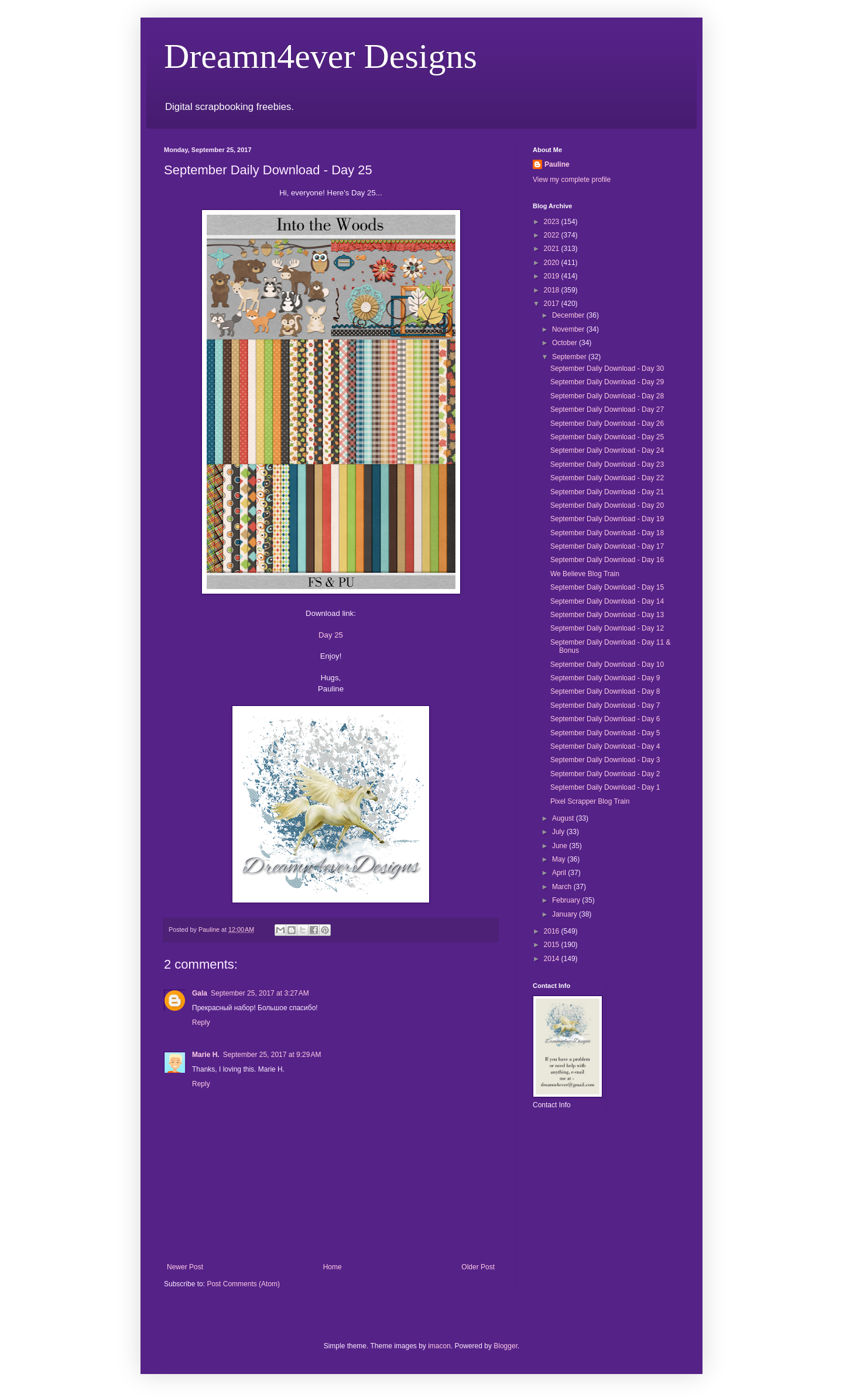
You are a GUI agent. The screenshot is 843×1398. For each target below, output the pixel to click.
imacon (439, 1346)
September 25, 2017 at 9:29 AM (272, 1055)
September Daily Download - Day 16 (607, 560)
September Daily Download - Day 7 (605, 705)
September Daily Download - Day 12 (607, 628)
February (567, 900)
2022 (552, 235)
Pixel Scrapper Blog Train (589, 801)
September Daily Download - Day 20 (607, 505)
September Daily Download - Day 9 (605, 678)
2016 (552, 931)
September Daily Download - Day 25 (607, 437)
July (559, 832)
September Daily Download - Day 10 (607, 664)
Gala (199, 993)
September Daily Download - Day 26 (607, 423)
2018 (552, 290)
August (564, 818)
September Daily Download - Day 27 (607, 409)
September (570, 357)
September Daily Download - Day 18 (607, 533)
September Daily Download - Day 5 (605, 733)
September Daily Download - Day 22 (607, 478)
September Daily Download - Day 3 (605, 760)
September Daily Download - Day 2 (605, 774)
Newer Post (185, 1267)
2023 (552, 222)
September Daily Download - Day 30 (607, 368)
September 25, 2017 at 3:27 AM (260, 993)
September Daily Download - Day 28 (607, 396)
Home (332, 1267)
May (559, 859)
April (560, 873)
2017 (552, 303)
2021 (552, 249)
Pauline (557, 164)
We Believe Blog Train (584, 574)
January (565, 914)
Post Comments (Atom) (243, 1284)
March (563, 887)
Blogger (506, 1346)
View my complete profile (572, 179)
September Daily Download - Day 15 (607, 587)
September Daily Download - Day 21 (607, 492)
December (569, 315)
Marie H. (206, 1055)
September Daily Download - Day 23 (607, 464)
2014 (552, 959)
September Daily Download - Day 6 (605, 719)
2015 (552, 945)
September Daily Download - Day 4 (605, 746)
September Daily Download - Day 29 (607, 382)
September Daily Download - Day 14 (607, 601)
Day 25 (330, 635)
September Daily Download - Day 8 (605, 691)
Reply (201, 1022)
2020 (552, 263)
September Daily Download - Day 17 (607, 546)
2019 (552, 276)
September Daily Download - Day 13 (607, 615)
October (565, 343)
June (560, 846)
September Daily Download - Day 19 (607, 519)
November (569, 329)
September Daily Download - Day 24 (607, 450)
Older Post (478, 1267)
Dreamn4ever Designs (320, 56)
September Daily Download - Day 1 (605, 787)
